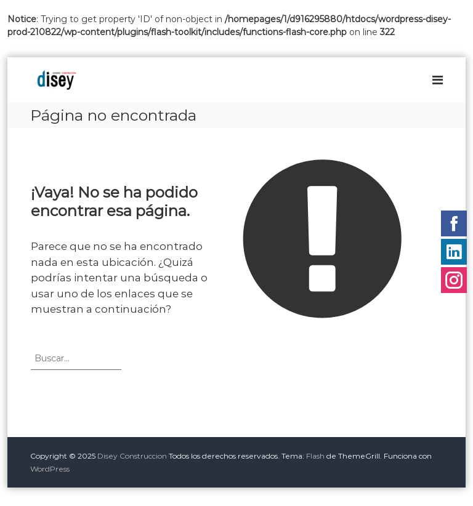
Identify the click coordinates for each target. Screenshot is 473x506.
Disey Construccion (132, 455)
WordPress (50, 468)
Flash (315, 455)
